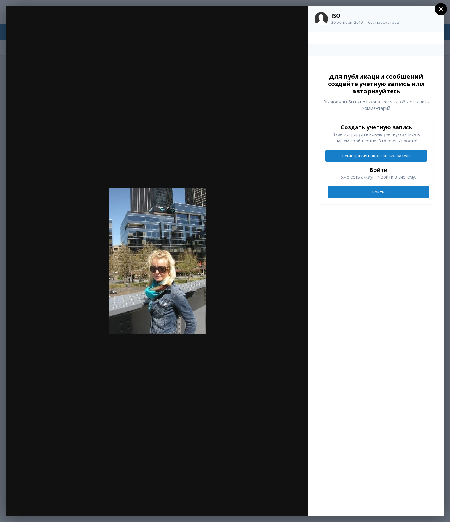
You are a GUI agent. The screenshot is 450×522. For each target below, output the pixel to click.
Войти (378, 192)
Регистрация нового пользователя (376, 155)
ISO (335, 15)
